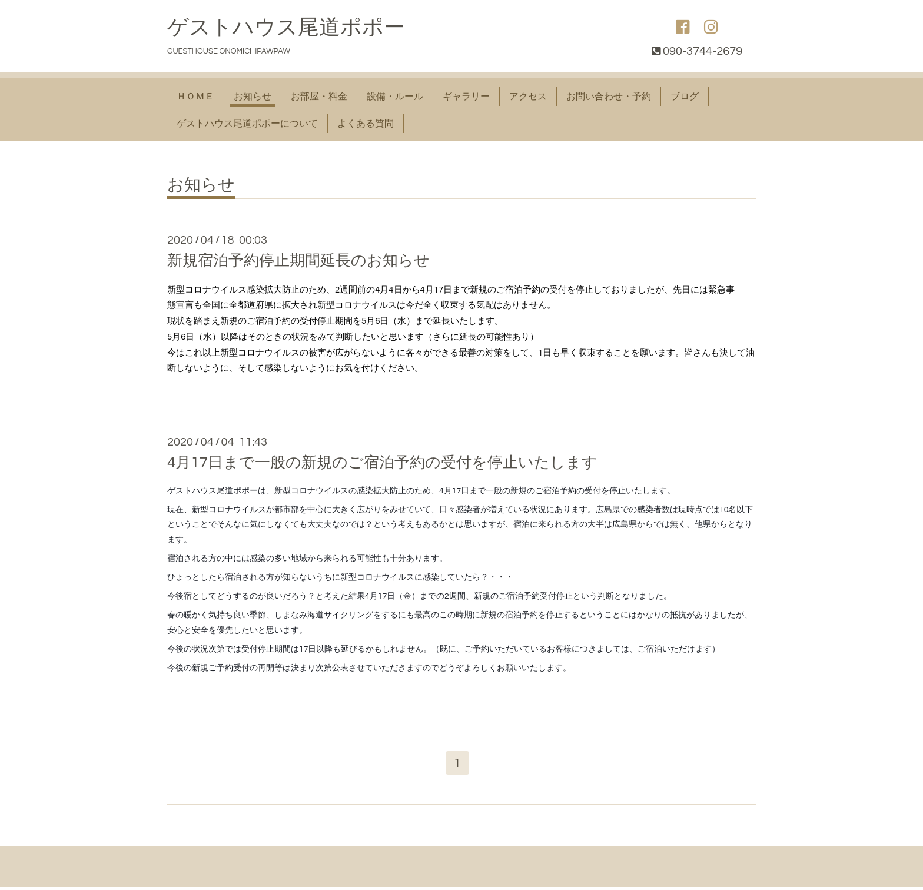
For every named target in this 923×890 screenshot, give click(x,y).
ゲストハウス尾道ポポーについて (247, 123)
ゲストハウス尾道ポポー (286, 27)
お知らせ (252, 96)
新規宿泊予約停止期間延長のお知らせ (298, 260)
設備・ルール (395, 96)
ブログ (684, 96)
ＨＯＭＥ (195, 96)
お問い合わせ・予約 (608, 96)
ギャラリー (466, 96)
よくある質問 (365, 123)
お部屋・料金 (319, 96)
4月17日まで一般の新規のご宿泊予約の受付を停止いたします (382, 462)
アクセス (528, 96)
